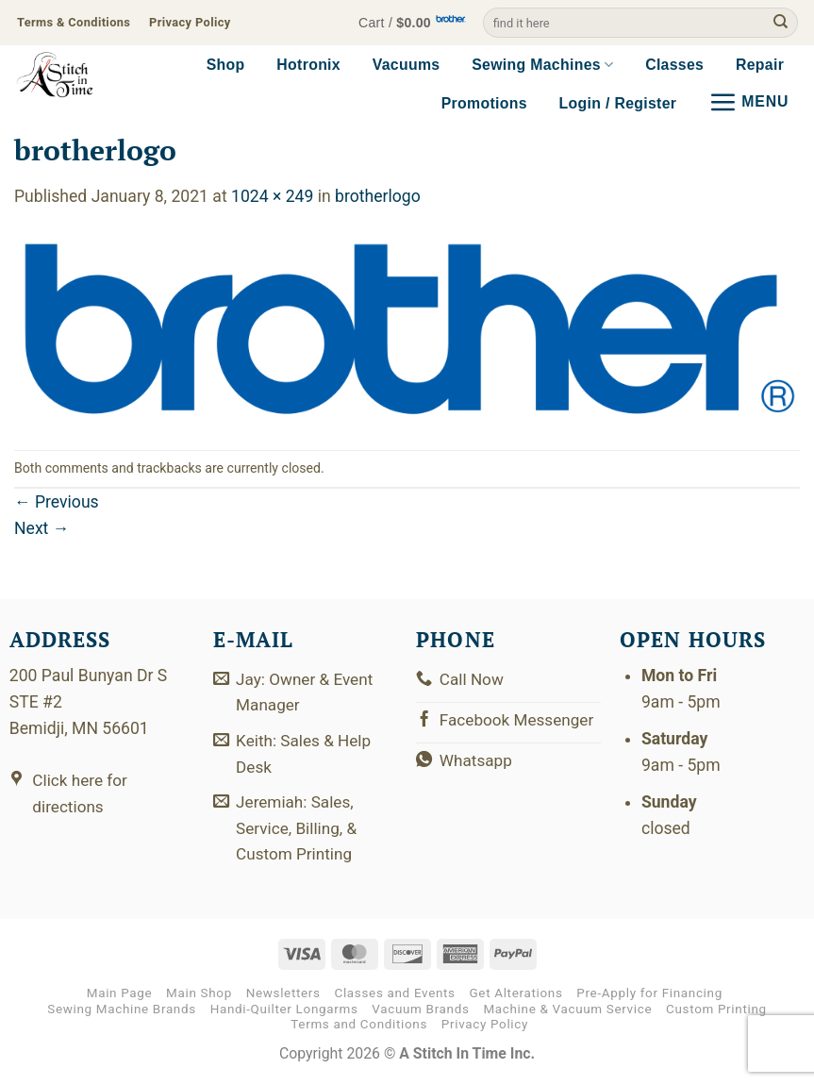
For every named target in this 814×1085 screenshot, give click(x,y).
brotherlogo (378, 196)
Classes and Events (394, 999)
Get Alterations (516, 999)
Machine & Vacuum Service (567, 1015)
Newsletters (283, 999)
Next (41, 528)
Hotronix (308, 65)
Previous (56, 501)
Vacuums (406, 65)
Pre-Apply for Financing (649, 999)
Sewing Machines (542, 65)
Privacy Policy (484, 1030)
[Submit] (780, 23)
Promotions (484, 103)
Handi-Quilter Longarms (284, 1015)
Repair (760, 65)
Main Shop (199, 999)
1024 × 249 (272, 196)
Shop (226, 65)
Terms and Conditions (359, 1030)
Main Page (120, 999)
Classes (674, 65)
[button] (407, 23)
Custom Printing (716, 1015)
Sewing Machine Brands (121, 1015)
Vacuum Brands (420, 1015)
